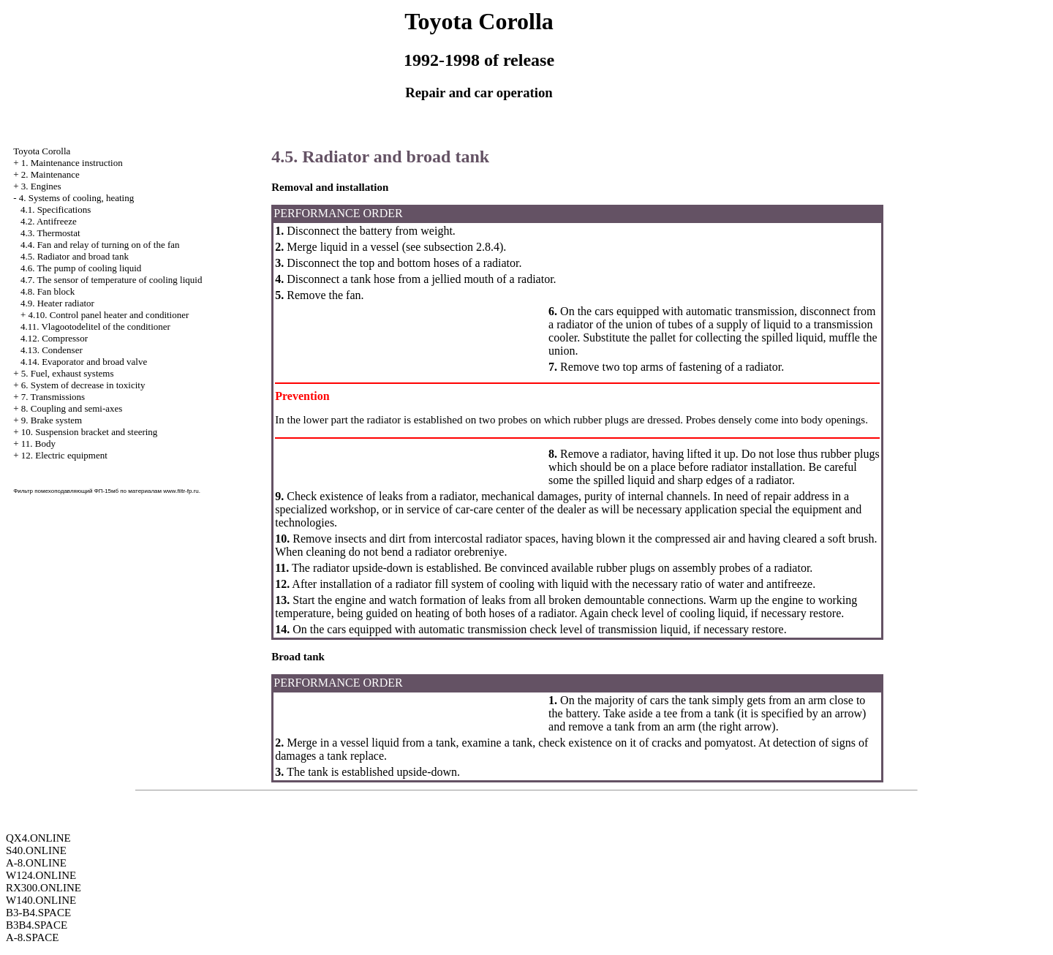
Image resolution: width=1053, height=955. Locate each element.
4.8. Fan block (47, 291)
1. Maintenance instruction (72, 162)
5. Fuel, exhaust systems (67, 373)
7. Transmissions (53, 396)
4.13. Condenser (51, 349)
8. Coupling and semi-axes (72, 408)
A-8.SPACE (32, 937)
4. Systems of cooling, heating (76, 197)
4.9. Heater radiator (57, 303)
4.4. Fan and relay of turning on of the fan (100, 244)
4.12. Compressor (54, 338)
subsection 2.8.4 (459, 247)
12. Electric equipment (64, 455)
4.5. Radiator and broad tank (74, 256)
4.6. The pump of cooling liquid (81, 268)
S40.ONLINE (36, 850)
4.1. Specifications (55, 209)
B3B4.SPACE (36, 925)
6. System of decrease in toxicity (83, 385)
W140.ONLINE (41, 900)
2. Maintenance (50, 174)
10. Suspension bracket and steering (89, 431)
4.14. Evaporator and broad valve (83, 361)
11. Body (38, 443)
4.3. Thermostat (50, 232)
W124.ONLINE (41, 875)
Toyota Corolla (41, 151)
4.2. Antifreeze (48, 221)
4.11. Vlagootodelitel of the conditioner (95, 326)
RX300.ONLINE (43, 888)
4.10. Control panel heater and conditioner (108, 314)
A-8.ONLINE (36, 863)
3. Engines (41, 186)
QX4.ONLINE (38, 838)
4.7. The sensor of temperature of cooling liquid (111, 279)
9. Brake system (51, 420)
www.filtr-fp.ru (180, 491)
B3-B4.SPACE (38, 912)
